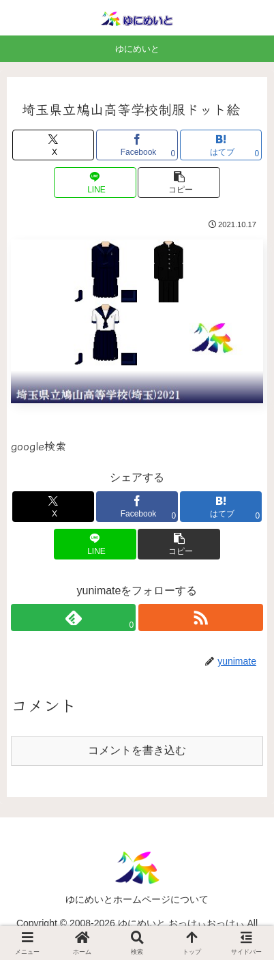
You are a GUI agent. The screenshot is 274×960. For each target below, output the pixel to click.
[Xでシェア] (53, 145)
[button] (178, 182)
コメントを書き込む (137, 750)
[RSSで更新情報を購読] (200, 617)
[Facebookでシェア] (137, 145)
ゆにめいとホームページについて (137, 899)
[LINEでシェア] (95, 182)
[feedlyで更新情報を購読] (73, 617)
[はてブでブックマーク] (221, 145)
